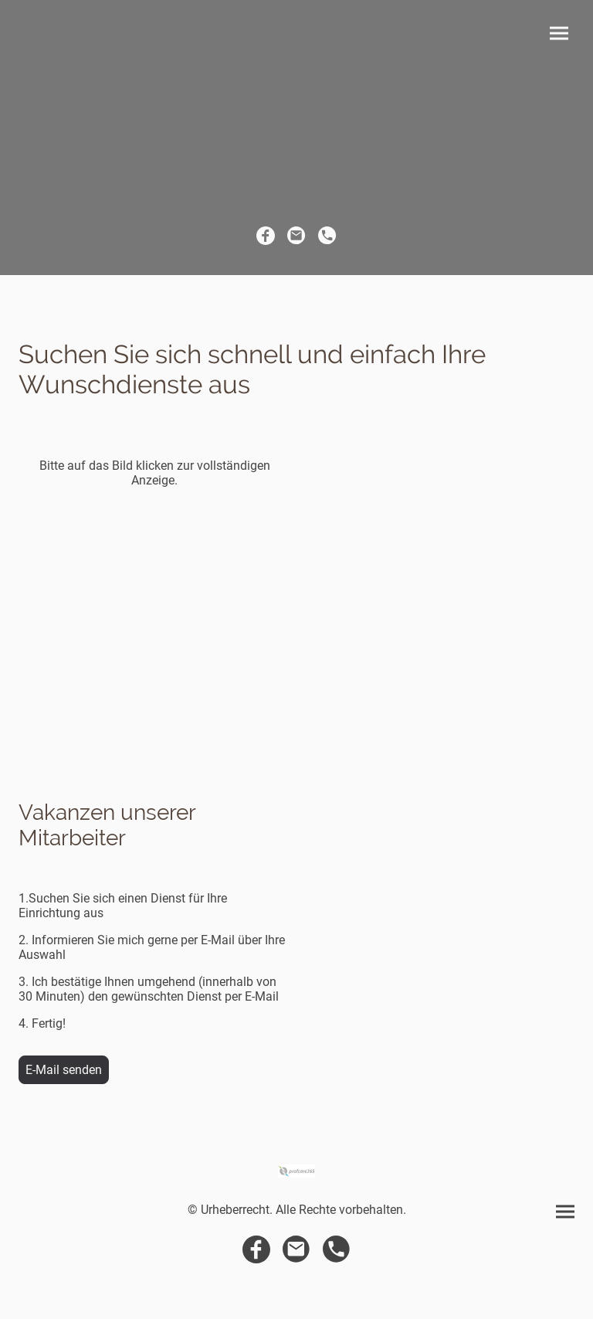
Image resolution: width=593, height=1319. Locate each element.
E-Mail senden (63, 1069)
